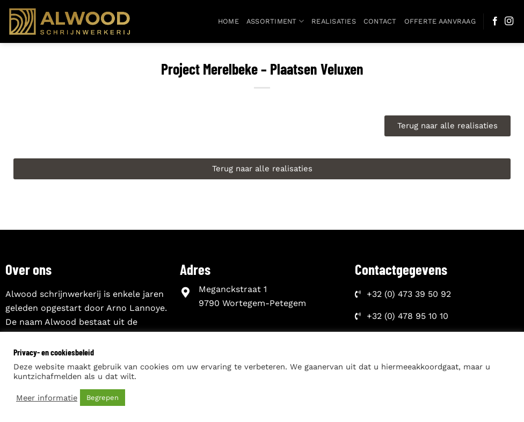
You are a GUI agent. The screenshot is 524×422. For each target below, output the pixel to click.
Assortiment (275, 21)
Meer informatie (46, 398)
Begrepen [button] (102, 398)
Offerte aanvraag (440, 21)
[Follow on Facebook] (495, 21)
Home (228, 21)
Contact (380, 21)
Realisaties (333, 21)
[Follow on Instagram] (509, 21)
